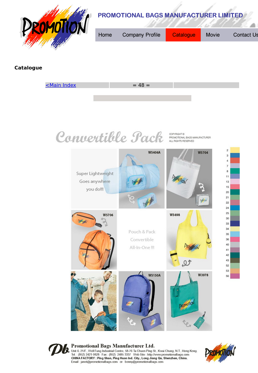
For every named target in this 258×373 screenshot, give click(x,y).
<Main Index (60, 85)
